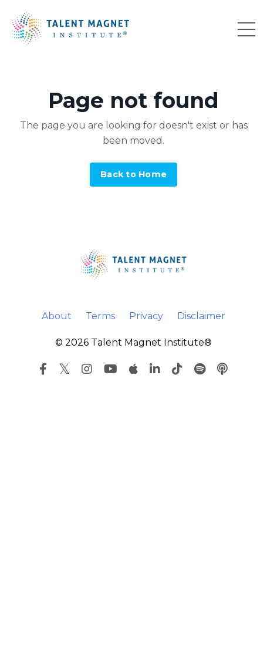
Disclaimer (201, 316)
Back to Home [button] (133, 174)
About (57, 316)
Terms (100, 316)
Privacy (146, 316)
